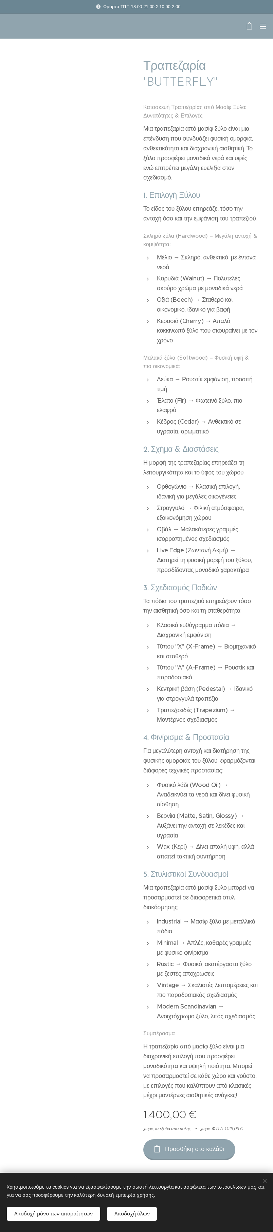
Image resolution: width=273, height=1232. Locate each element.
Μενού (263, 26)
